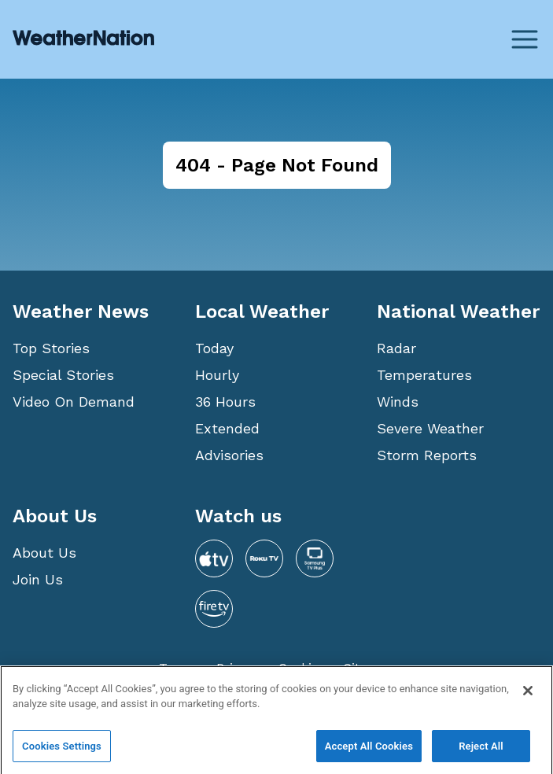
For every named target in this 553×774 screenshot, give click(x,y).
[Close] (528, 701)
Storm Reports (427, 455)
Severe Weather (430, 428)
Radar (396, 348)
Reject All (481, 756)
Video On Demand (74, 401)
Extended (227, 428)
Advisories (229, 455)
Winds (397, 401)
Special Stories (63, 375)
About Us (44, 552)
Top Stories (51, 348)
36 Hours (225, 401)
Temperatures (424, 375)
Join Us (38, 579)
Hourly (217, 375)
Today (214, 348)
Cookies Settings (61, 756)
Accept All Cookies (369, 756)
